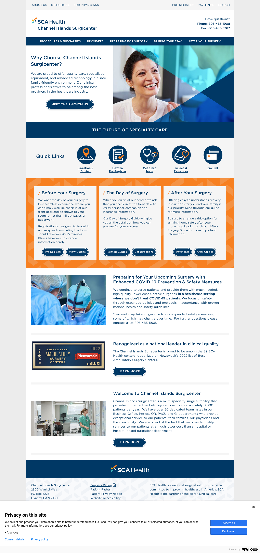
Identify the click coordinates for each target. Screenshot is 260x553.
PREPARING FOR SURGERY (128, 41)
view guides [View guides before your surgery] (77, 251)
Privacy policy (39, 539)
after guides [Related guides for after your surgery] (205, 251)
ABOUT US (39, 4)
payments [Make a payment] (182, 251)
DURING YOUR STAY (168, 41)
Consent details (15, 539)
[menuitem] (39, 5)
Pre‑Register (183, 4)
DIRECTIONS (60, 4)
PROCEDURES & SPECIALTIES (60, 41)
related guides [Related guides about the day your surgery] (116, 251)
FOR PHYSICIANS (86, 4)
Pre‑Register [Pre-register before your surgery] (53, 251)
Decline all (228, 531)
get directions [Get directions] (144, 251)
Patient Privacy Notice (106, 498)
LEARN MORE (129, 374)
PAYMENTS (205, 4)
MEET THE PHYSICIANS (69, 104)
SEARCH (224, 4)
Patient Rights (100, 494)
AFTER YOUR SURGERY (204, 41)
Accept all (228, 523)
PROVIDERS (95, 41)
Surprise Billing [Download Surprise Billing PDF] (103, 490)
